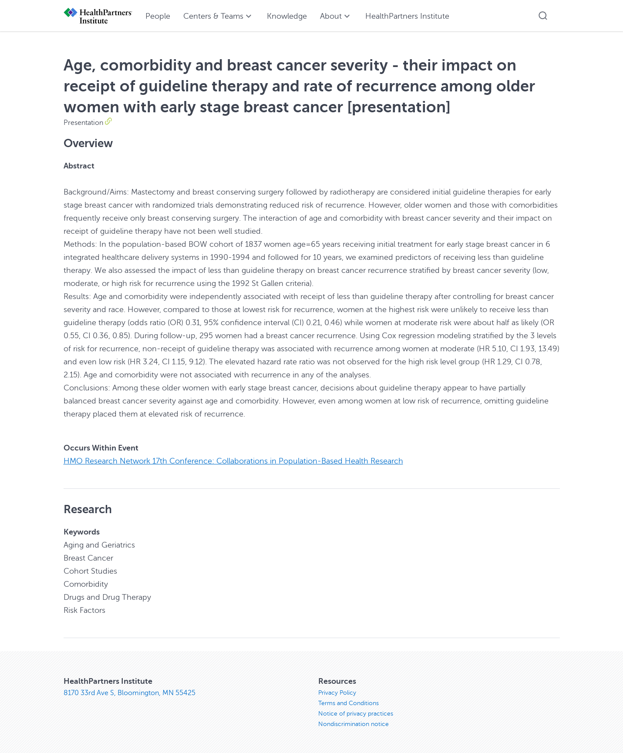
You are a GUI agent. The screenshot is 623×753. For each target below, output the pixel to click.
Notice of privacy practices (355, 713)
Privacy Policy (337, 692)
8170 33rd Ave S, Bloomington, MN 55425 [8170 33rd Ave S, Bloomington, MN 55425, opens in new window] (129, 693)
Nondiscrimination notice (353, 724)
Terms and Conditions (348, 703)
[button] (543, 15)
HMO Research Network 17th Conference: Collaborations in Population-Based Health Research (233, 461)
